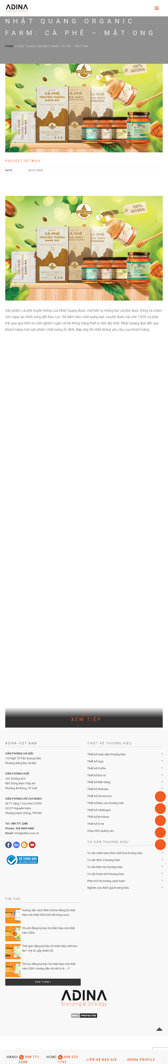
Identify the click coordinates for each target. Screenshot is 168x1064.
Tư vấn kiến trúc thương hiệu (104, 867)
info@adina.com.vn (26, 833)
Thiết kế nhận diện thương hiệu (106, 754)
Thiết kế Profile (96, 768)
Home (9, 46)
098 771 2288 (19, 823)
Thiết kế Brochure (98, 816)
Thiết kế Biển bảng (98, 782)
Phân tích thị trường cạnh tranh (106, 881)
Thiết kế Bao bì (96, 775)
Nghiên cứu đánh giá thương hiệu (108, 887)
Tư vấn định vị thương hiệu (103, 860)
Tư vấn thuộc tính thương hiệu (105, 874)
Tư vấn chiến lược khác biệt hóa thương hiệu (114, 853)
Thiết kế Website (97, 789)
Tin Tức (13, 899)
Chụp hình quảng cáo (100, 830)
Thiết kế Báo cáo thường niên (105, 803)
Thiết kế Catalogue (99, 810)
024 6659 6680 (25, 828)
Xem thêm (43, 982)
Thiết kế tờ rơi (95, 823)
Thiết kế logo (95, 761)
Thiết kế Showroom (99, 796)
